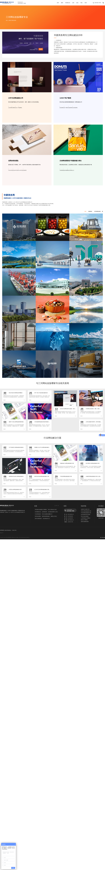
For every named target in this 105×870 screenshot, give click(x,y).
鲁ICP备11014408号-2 (26, 537)
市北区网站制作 (38, 514)
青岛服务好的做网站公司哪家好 (41, 509)
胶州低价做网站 (38, 516)
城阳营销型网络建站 (46, 516)
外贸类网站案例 (97, 211)
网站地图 (103, 537)
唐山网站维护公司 (46, 518)
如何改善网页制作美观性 (85, 514)
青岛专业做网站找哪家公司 (47, 514)
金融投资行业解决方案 (85, 509)
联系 (86, 2)
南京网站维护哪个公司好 (53, 511)
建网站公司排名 (54, 516)
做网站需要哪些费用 (85, 521)
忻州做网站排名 (38, 511)
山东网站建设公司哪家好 (85, 518)
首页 (58, 2)
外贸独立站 (67, 2)
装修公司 (1, 532)
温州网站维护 (44, 511)
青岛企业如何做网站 (85, 516)
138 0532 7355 (97, 2)
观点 (77, 2)
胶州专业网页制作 (38, 518)
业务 (73, 2)
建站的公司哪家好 (84, 519)
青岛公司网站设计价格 (52, 509)
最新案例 (90, 211)
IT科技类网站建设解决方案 (86, 512)
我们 (82, 2)
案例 (62, 2)
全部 (85, 211)
